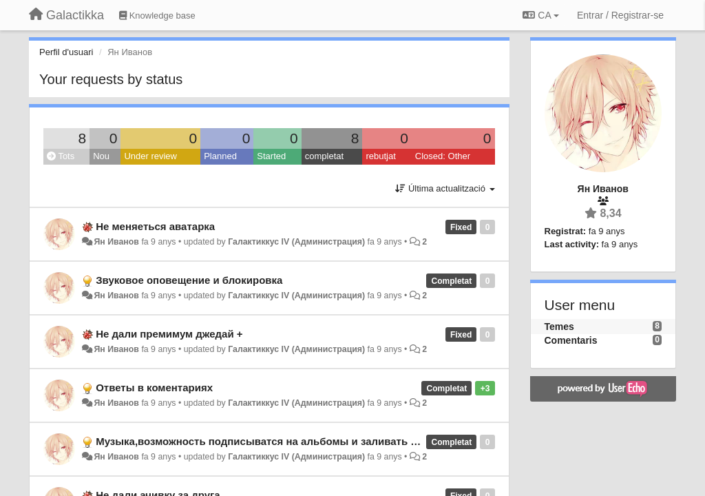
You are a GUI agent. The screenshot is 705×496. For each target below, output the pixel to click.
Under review (150, 156)
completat (324, 156)
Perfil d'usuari (66, 52)
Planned (220, 156)
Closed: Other (442, 156)
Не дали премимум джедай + (169, 334)
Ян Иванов (116, 242)
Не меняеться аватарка (155, 226)
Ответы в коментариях (154, 387)
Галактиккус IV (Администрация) (296, 242)
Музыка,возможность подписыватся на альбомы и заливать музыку (272, 441)
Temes (559, 326)
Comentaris (571, 340)
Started (271, 156)
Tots (60, 156)
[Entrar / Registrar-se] (620, 15)
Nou (101, 156)
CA (540, 15)
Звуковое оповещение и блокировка (189, 280)
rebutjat (380, 156)
